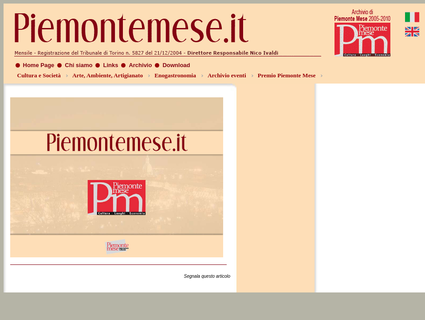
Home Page (39, 65)
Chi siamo (78, 65)
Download (176, 65)
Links (110, 65)
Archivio (140, 65)
